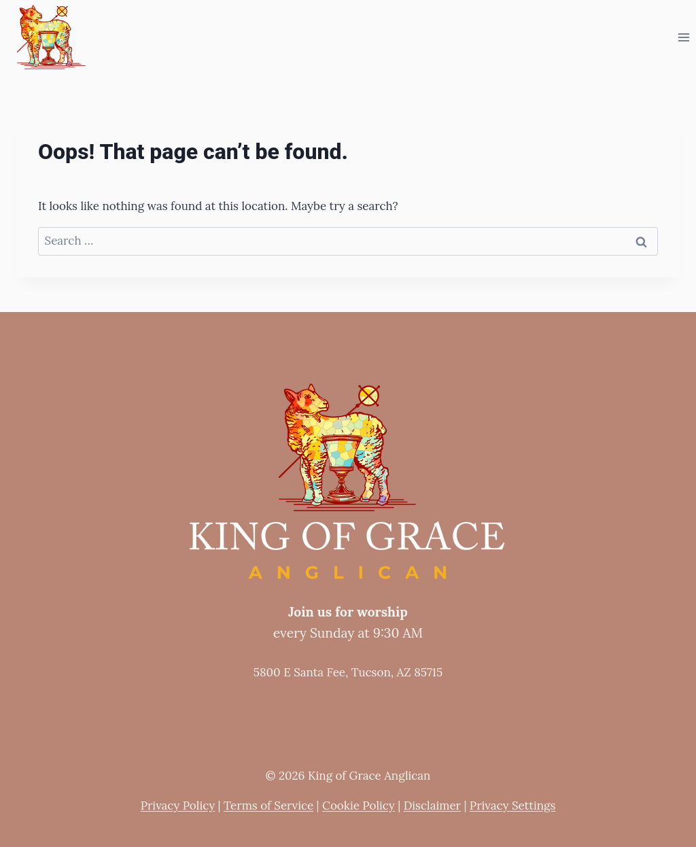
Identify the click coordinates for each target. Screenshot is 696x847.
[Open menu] (683, 37)
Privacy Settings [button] (512, 805)
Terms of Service (268, 805)
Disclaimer (432, 805)
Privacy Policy (178, 805)
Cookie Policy (358, 805)
